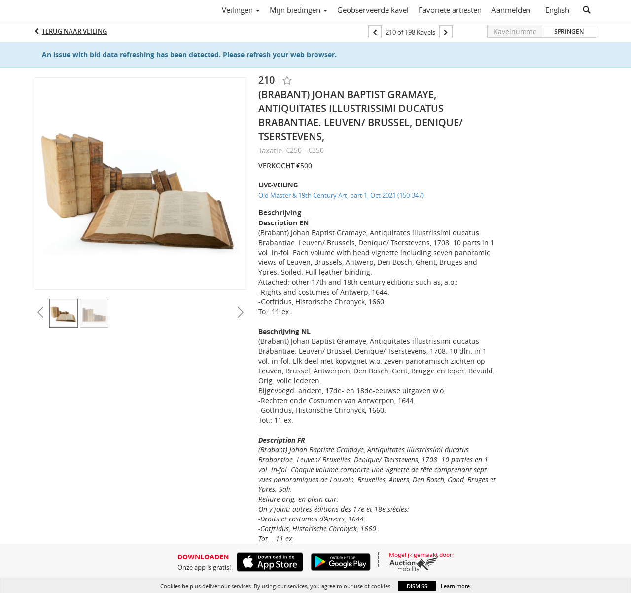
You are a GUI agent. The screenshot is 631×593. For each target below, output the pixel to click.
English (557, 10)
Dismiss (417, 586)
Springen (569, 31)
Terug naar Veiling (74, 31)
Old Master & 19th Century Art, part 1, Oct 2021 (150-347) (341, 195)
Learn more (455, 586)
